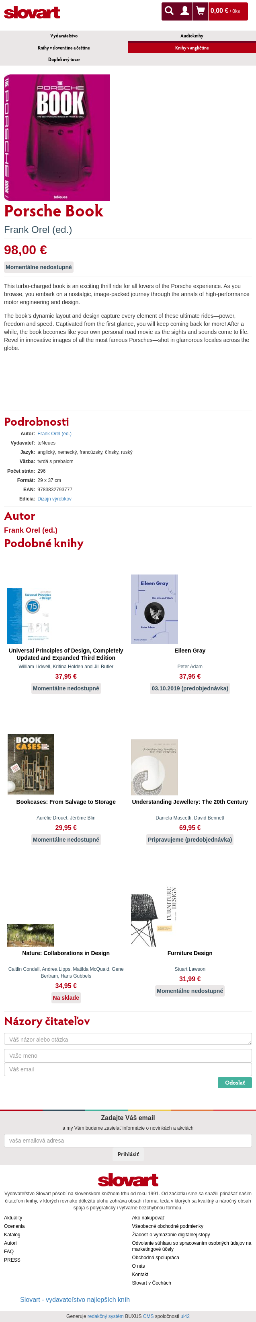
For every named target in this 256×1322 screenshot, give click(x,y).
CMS (148, 1316)
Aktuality (13, 1218)
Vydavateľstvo (64, 36)
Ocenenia (14, 1226)
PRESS (12, 1260)
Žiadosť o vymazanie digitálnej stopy (171, 1235)
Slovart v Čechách (151, 1283)
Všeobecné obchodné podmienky (167, 1226)
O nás (138, 1266)
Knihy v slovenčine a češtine (64, 48)
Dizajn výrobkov (54, 499)
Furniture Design (190, 953)
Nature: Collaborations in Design (66, 953)
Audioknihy (191, 36)
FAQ (9, 1251)
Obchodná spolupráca (155, 1257)
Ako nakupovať (148, 1218)
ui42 (185, 1316)
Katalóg (12, 1235)
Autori (10, 1243)
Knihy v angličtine (192, 48)
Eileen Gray (189, 650)
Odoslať (235, 1082)
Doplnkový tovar (64, 59)
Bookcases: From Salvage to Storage (66, 802)
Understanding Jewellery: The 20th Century (190, 802)
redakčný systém (106, 1316)
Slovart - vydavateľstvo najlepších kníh (75, 1299)
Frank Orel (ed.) (38, 229)
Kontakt (140, 1274)
